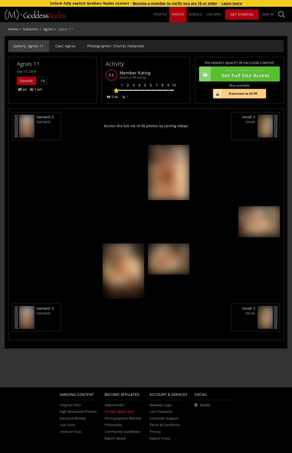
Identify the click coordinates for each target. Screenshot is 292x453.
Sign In (268, 14)
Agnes (48, 29)
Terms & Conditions (165, 425)
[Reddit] (202, 405)
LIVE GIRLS (214, 14)
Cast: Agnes (65, 46)
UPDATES (160, 14)
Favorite (26, 80)
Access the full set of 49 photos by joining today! (146, 126)
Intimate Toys (70, 432)
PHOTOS (178, 14)
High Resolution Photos (78, 412)
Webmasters (114, 405)
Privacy (155, 432)
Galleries (30, 29)
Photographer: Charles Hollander (116, 46)
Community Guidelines (122, 432)
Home (13, 29)
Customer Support (164, 418)
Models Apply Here (119, 412)
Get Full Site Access (238, 74)
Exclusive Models (73, 418)
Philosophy (113, 425)
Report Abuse (115, 438)
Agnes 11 (28, 64)
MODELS (195, 14)
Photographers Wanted (123, 418)
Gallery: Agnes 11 (29, 46)
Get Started (242, 14)
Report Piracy (160, 438)
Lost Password (161, 412)
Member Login (161, 405)
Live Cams (67, 425)
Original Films (70, 405)
